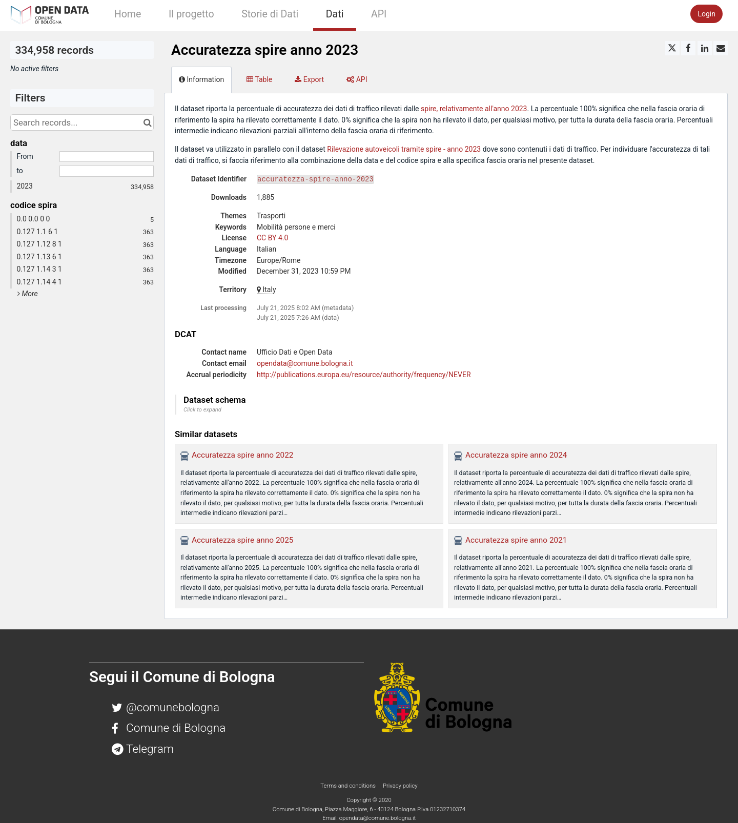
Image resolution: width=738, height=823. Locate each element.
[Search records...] (82, 122)
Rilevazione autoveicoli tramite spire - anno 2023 (404, 149)
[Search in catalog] (147, 122)
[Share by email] (720, 48)
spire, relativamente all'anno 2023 (474, 109)
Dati (335, 14)
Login (706, 14)
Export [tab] (309, 79)
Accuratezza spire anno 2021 (516, 540)
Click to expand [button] (202, 409)
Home (127, 14)
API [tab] (356, 79)
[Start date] (106, 156)
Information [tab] (201, 79)
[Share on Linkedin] (705, 48)
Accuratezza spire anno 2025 (243, 540)
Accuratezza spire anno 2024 (516, 455)
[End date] (106, 171)
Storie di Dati (269, 14)
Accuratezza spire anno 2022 (243, 455)
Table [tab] (259, 79)
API (378, 14)
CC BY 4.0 (272, 238)
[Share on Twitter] (672, 48)
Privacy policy (400, 785)
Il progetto (191, 14)
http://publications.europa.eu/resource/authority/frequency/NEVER (364, 375)
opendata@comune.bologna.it (305, 363)
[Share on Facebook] (688, 48)
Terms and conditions (348, 785)
